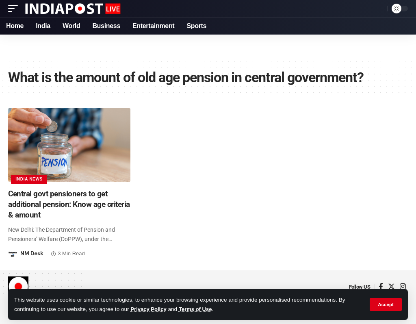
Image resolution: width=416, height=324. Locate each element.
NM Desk (31, 253)
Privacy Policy (149, 309)
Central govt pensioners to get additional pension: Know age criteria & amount (59, 204)
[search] (379, 8)
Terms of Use (197, 309)
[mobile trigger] (15, 8)
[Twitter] (391, 286)
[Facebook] (381, 286)
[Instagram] (403, 286)
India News (29, 179)
